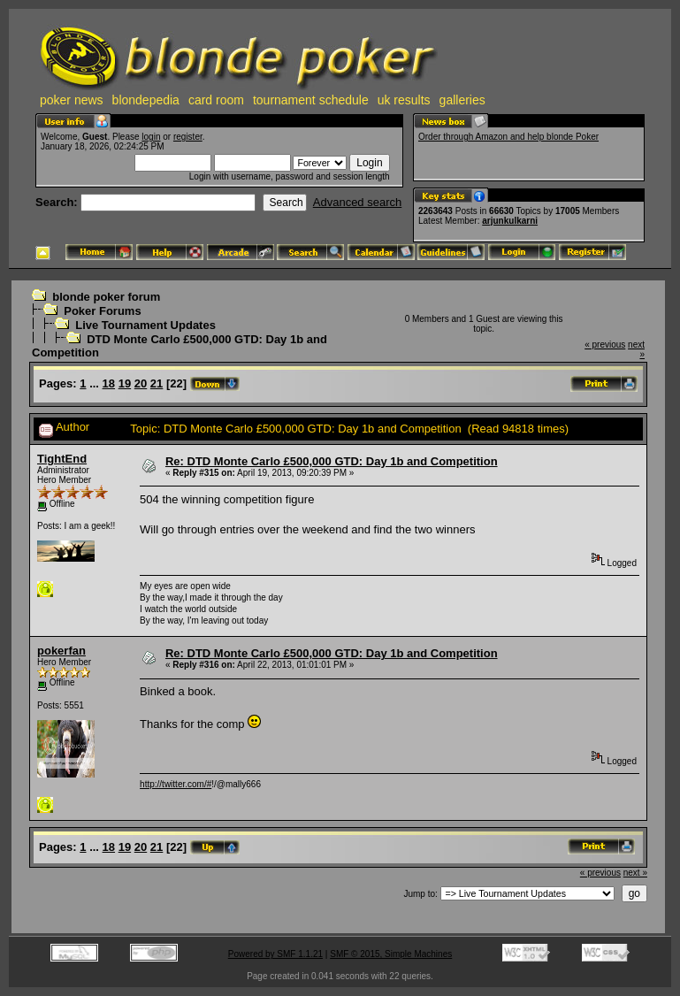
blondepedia (146, 100)
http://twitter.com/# (175, 784)
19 (124, 383)
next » (635, 872)
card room (216, 100)
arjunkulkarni (510, 221)
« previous (604, 344)
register (187, 137)
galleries (462, 100)
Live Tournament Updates (145, 325)
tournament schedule (311, 100)
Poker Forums (102, 311)
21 (156, 383)
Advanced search (357, 202)
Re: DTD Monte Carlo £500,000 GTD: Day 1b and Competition (331, 461)
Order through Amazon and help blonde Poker (508, 137)
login (150, 137)
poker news (71, 100)
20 (140, 383)
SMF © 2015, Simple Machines (391, 954)
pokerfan (61, 650)
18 (109, 383)
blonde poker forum (106, 296)
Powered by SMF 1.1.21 (275, 954)
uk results (404, 100)
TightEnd (62, 458)
